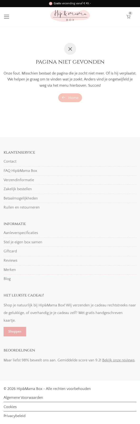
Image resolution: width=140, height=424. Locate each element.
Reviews (10, 260)
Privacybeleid (14, 416)
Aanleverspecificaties (21, 233)
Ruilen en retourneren (22, 207)
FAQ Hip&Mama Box (20, 171)
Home (70, 97)
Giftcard (10, 251)
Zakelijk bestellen (18, 189)
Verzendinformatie (19, 180)
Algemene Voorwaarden (23, 397)
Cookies (10, 407)
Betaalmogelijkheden (21, 198)
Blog (7, 279)
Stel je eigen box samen (23, 242)
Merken (10, 270)
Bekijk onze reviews (118, 360)
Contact (10, 161)
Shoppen (14, 332)
